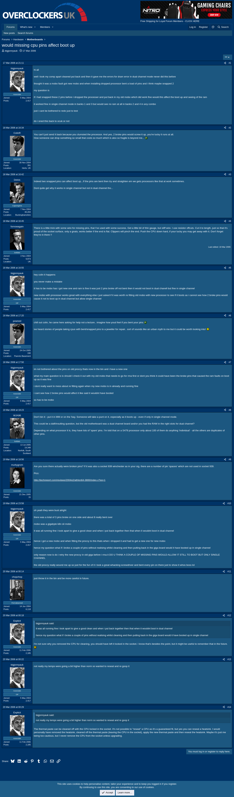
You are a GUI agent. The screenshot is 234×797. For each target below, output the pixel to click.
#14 (229, 707)
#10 (229, 503)
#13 (229, 659)
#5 (230, 268)
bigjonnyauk (11, 50)
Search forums (25, 33)
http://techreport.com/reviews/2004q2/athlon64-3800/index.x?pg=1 (69, 480)
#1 (230, 63)
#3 (230, 174)
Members (45, 27)
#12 (229, 615)
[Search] (223, 27)
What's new (26, 27)
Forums (11, 27)
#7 (230, 362)
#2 (230, 127)
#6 (230, 315)
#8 (230, 410)
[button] (35, 27)
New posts (9, 33)
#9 (230, 459)
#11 (229, 571)
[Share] (225, 63)
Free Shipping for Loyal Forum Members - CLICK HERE (169, 21)
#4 (230, 221)
